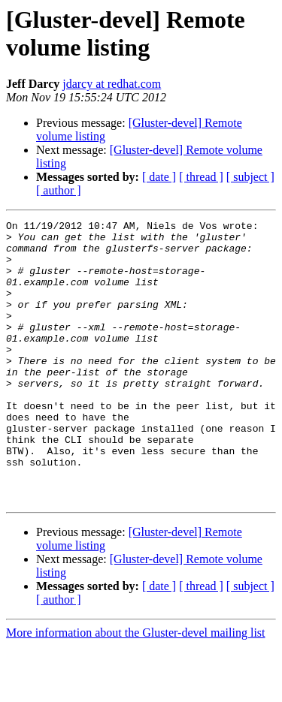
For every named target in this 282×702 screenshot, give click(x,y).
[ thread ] (201, 176)
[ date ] (159, 176)
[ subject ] (250, 176)
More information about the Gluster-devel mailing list (135, 688)
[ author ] (58, 190)
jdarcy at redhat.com (111, 83)
